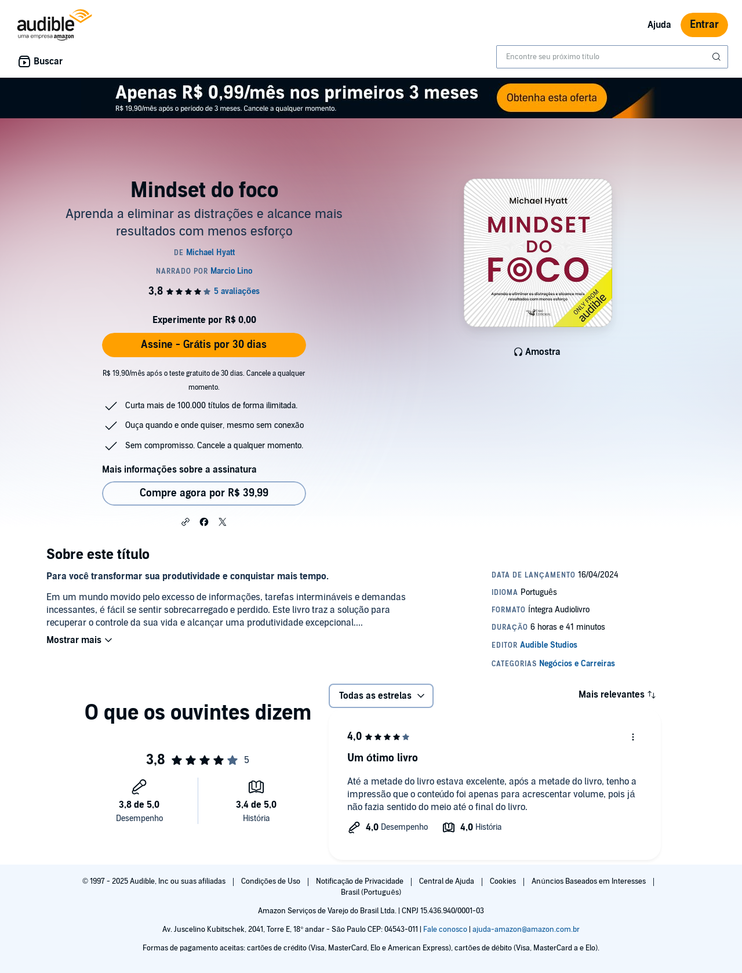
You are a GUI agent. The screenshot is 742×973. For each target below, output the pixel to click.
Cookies (504, 881)
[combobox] (612, 56)
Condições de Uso (271, 881)
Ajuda (659, 25)
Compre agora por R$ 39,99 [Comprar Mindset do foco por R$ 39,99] (204, 493)
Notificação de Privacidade (361, 881)
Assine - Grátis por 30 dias (204, 345)
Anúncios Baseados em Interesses (589, 881)
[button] (185, 521)
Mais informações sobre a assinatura (179, 469)
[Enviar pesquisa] (717, 56)
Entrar (704, 25)
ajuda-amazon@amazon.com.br (526, 929)
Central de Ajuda (447, 881)
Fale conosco (445, 929)
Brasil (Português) (371, 892)
